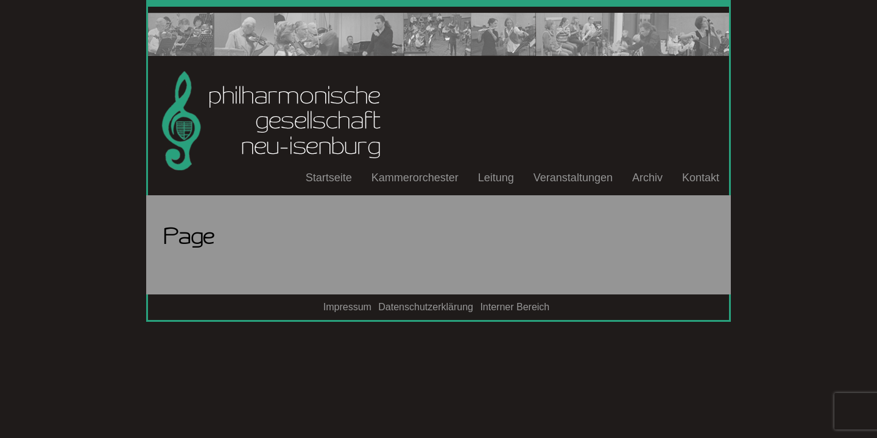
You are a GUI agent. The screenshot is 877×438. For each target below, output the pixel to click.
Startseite (329, 178)
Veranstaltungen (573, 178)
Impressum (347, 307)
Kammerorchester (415, 178)
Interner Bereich (514, 307)
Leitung (496, 178)
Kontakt (700, 178)
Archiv (647, 178)
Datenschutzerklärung (425, 307)
